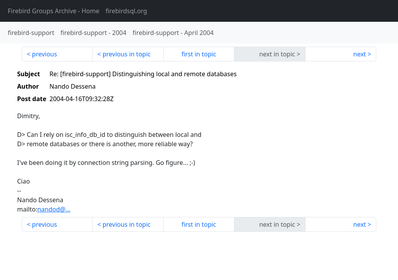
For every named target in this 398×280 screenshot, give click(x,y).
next (359, 54)
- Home (54, 11)
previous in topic (127, 54)
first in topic (199, 54)
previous (44, 54)
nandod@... (53, 209)
